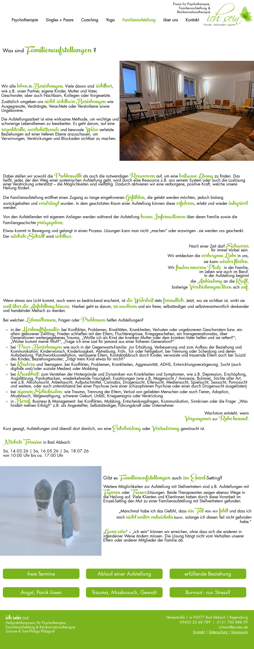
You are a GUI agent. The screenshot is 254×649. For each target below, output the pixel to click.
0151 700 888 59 (232, 622)
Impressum (239, 631)
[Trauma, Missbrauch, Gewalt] (124, 592)
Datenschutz (218, 631)
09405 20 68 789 (195, 622)
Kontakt (199, 631)
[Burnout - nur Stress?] (208, 592)
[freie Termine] (41, 574)
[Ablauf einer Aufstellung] (124, 574)
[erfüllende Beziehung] (208, 574)
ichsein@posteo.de (233, 627)
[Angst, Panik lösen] (41, 592)
